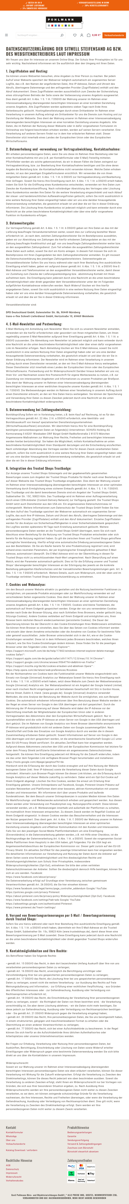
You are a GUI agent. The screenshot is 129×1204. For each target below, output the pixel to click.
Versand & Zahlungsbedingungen (85, 1144)
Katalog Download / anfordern (21, 1150)
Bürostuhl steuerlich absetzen (83, 1151)
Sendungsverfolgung (78, 1140)
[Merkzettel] (74, 35)
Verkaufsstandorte (114, 35)
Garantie (72, 1136)
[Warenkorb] (94, 35)
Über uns (10, 1140)
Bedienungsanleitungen (80, 1132)
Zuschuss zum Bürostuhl (80, 1148)
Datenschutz (12, 1169)
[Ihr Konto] (81, 35)
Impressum (12, 1173)
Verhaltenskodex (14, 1180)
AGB (8, 1165)
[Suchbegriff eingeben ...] (37, 35)
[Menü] (6, 35)
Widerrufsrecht (13, 1177)
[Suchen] (61, 35)
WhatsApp (11, 1136)
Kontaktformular (14, 1132)
